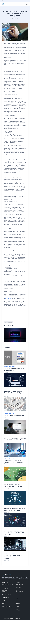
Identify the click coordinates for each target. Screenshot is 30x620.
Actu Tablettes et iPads (10, 458)
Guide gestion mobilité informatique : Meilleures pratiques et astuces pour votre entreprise (14, 532)
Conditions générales (6, 606)
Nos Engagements (19, 591)
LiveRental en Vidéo (19, 584)
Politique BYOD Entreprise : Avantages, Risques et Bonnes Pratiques (14, 509)
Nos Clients (18, 590)
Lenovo (5, 127)
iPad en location (8, 164)
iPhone (17, 609)
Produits (3, 600)
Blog (3, 603)
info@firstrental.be (6, 597)
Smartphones (18, 607)
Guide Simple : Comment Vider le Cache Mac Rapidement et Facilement (15, 439)
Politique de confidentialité (7, 607)
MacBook (17, 606)
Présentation (18, 588)
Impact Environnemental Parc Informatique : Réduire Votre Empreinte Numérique (14, 486)
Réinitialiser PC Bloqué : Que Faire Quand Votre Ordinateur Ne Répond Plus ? (15, 392)
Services (3, 602)
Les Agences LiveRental (20, 585)
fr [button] (23, 4)
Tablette (17, 600)
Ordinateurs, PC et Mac (10, 343)
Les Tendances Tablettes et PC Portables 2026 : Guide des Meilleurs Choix (14, 462)
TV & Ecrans (18, 610)
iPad (16, 602)
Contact (3, 605)
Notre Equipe (18, 587)
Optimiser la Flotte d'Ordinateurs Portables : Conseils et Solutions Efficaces (13, 557)
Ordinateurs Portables (20, 605)
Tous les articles (8, 322)
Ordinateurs (18, 603)
